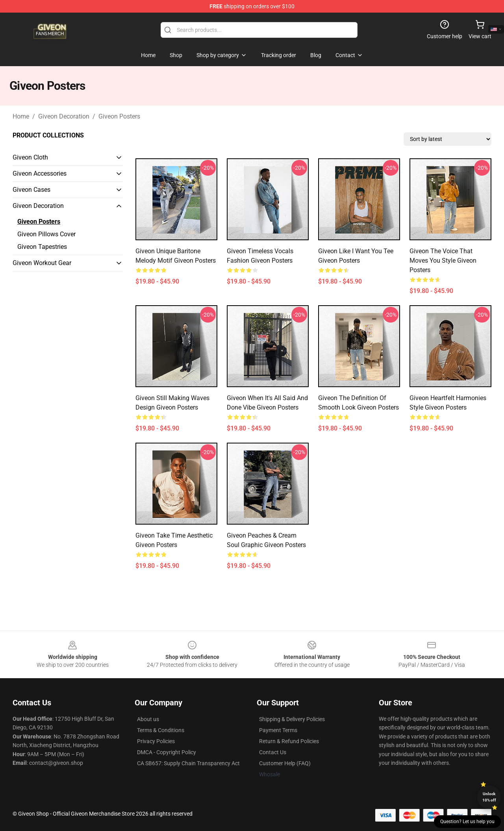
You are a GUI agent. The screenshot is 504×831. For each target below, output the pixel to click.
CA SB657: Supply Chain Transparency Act (188, 763)
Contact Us (272, 752)
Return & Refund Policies (289, 741)
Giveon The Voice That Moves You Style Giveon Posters (443, 260)
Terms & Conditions (160, 730)
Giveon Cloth (30, 157)
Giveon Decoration (63, 116)
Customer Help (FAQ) (285, 763)
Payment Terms (278, 730)
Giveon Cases (31, 189)
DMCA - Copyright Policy (166, 752)
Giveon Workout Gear (42, 263)
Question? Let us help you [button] (467, 821)
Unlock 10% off (489, 797)
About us (148, 719)
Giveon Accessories (40, 173)
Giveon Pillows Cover (46, 234)
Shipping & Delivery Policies (292, 719)
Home (21, 116)
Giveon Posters (119, 116)
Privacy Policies (156, 741)
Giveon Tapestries (42, 246)
